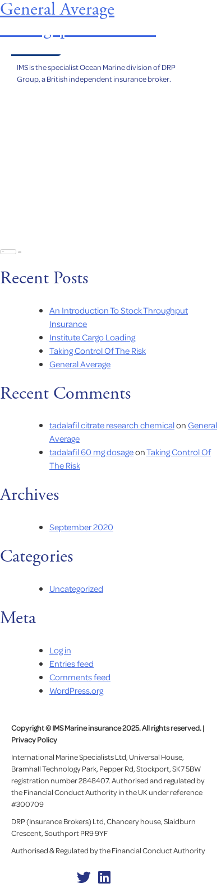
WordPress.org (76, 690)
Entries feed (71, 663)
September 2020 (81, 527)
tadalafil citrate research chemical (111, 425)
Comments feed (79, 677)
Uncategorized (76, 588)
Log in (60, 650)
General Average (79, 364)
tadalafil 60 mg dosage (91, 452)
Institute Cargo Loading (92, 337)
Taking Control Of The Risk (97, 350)
